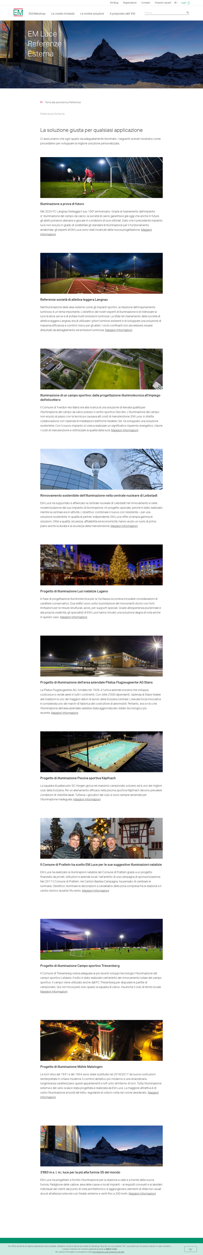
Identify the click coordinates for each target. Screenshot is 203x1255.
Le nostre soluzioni (92, 13)
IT (176, 2)
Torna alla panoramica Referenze (63, 102)
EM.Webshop (37, 13)
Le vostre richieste (63, 13)
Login (185, 3)
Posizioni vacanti (163, 2)
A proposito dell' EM (122, 13)
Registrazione (130, 2)
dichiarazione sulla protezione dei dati (108, 1252)
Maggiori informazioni (118, 330)
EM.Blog (114, 2)
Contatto (145, 2)
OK (190, 1249)
